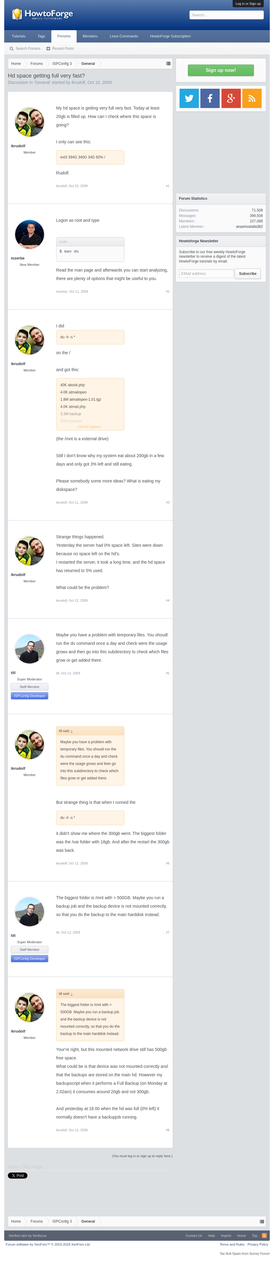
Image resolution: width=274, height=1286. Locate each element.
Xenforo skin (18, 1235)
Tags (41, 36)
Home (241, 1235)
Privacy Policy (257, 1244)
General (42, 82)
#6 (168, 863)
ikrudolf (78, 82)
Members (90, 36)
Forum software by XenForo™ (48, 1244)
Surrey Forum (260, 1253)
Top (254, 1235)
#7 (168, 932)
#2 (168, 291)
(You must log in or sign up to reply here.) (142, 1156)
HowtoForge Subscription (170, 36)
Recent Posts (63, 48)
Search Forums (28, 48)
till (13, 672)
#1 (168, 186)
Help (211, 1235)
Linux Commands (124, 36)
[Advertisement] (221, 323)
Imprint (226, 1235)
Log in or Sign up (248, 3)
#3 (168, 502)
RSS (264, 1235)
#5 (168, 673)
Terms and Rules (232, 1244)
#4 (168, 600)
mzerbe (18, 258)
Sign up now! (221, 70)
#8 (168, 1130)
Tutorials (19, 36)
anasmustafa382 (249, 226)
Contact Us (194, 1235)
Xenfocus (39, 1235)
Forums (64, 36)
